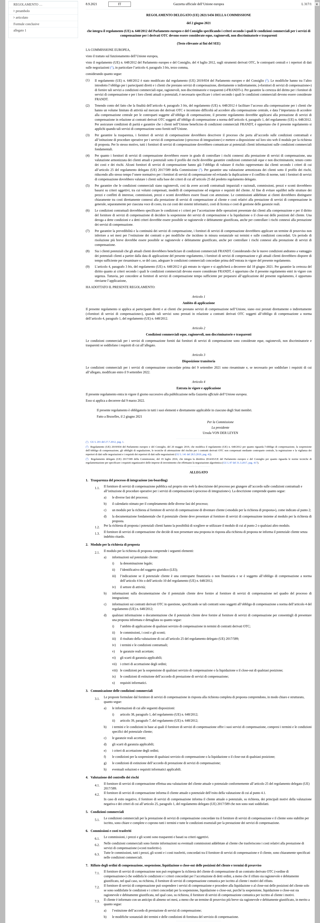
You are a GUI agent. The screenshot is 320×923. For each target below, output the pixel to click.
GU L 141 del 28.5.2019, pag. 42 (193, 454)
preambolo (21, 11)
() (111, 67)
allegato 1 (19, 30)
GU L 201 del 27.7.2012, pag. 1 (106, 442)
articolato (20, 17)
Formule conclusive (26, 24)
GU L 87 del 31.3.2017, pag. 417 (240, 462)
